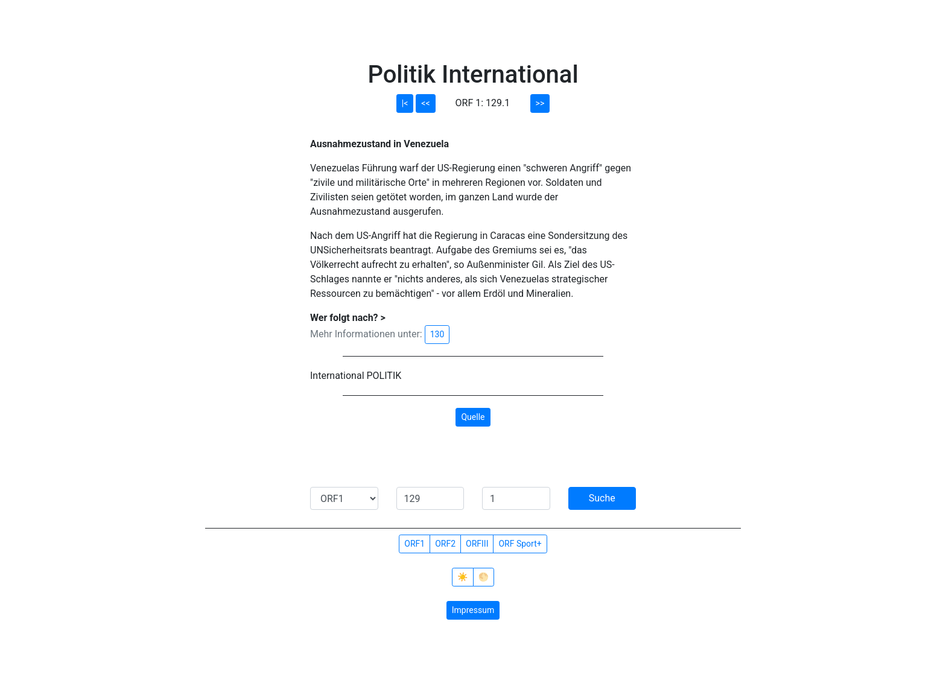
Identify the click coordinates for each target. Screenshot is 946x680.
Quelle (472, 417)
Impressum (473, 610)
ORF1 (414, 543)
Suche (602, 498)
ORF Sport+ (519, 543)
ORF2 (445, 543)
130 (437, 334)
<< (425, 103)
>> (540, 103)
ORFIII (477, 543)
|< (405, 103)
